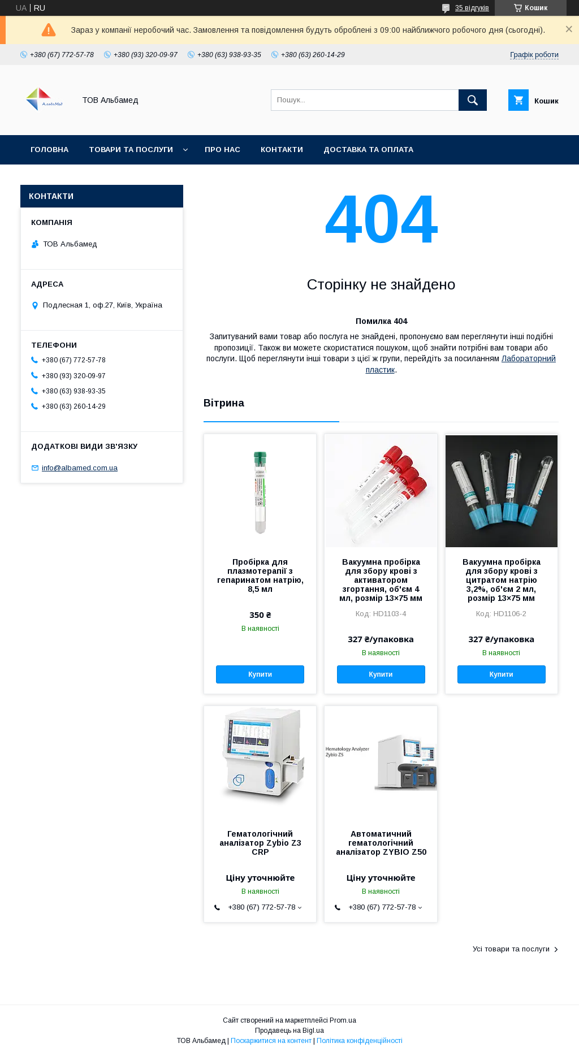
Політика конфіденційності (360, 1041)
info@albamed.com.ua (80, 468)
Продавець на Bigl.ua (289, 1031)
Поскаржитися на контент (271, 1041)
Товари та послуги (131, 149)
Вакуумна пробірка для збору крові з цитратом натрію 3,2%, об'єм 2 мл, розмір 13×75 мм (502, 580)
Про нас (222, 149)
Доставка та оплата (368, 149)
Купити (260, 674)
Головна (49, 149)
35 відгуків (472, 8)
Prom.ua (343, 1020)
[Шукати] (473, 100)
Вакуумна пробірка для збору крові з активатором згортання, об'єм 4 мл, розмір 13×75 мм (380, 580)
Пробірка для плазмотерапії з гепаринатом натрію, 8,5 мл (260, 575)
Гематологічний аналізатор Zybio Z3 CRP (260, 842)
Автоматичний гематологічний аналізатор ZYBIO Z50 (381, 842)
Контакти (282, 149)
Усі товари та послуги (511, 949)
